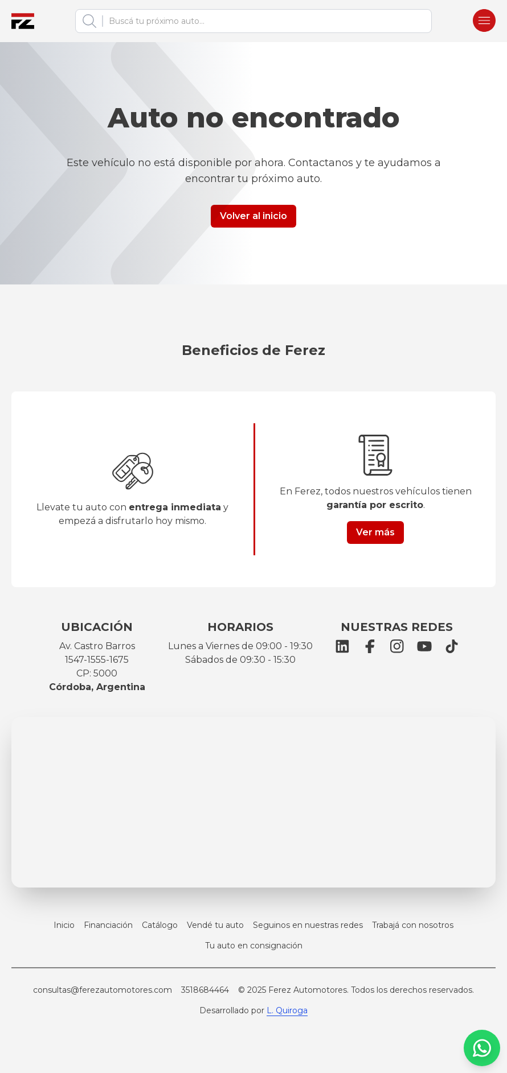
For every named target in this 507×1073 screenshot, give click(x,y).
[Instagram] (397, 646)
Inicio (64, 925)
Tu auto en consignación (253, 945)
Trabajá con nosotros (412, 925)
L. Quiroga (287, 1010)
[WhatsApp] (482, 1048)
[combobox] (263, 21)
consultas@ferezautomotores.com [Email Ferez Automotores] (102, 990)
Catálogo (160, 925)
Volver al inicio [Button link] (253, 216)
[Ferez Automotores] (22, 21)
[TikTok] (452, 646)
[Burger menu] (484, 21)
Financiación (108, 925)
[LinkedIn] (342, 646)
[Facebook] (370, 646)
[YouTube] (424, 646)
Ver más (375, 532)
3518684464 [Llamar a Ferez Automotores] (205, 990)
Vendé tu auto (215, 925)
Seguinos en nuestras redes (308, 925)
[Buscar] (89, 21)
